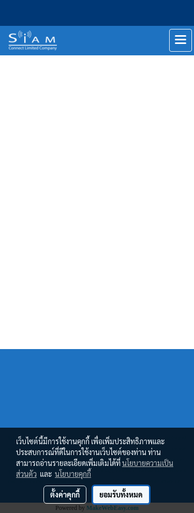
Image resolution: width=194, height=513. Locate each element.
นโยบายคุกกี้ (73, 473)
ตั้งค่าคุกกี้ (65, 494)
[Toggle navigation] (180, 40)
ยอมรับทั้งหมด (121, 494)
